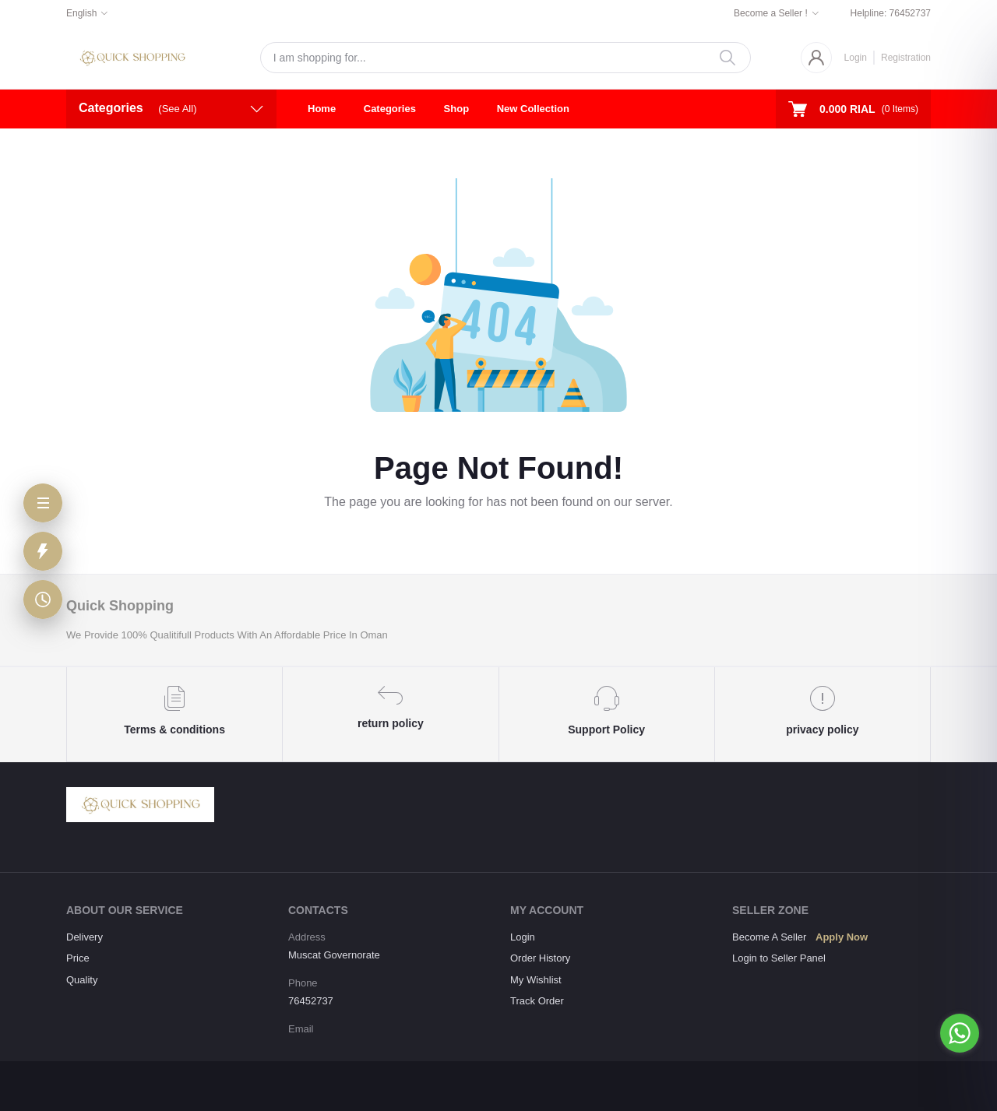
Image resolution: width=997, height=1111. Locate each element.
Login (855, 57)
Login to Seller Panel (779, 958)
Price (78, 958)
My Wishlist (536, 980)
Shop (457, 108)
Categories (390, 108)
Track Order (537, 1001)
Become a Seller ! (771, 13)
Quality (81, 980)
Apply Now (842, 937)
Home (322, 108)
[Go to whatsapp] (959, 1033)
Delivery (84, 937)
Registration (906, 57)
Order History (540, 958)
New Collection (533, 108)
